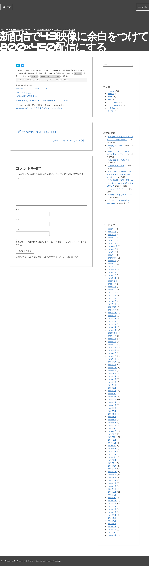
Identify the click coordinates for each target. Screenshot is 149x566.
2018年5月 (112, 417)
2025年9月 (112, 235)
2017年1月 (112, 463)
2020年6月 (112, 345)
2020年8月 (112, 339)
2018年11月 (112, 399)
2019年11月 (112, 365)
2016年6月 (112, 483)
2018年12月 (112, 396)
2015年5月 (112, 521)
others (110, 97)
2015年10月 (112, 506)
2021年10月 (112, 313)
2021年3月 (112, 327)
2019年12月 (112, 362)
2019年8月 (112, 373)
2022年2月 (112, 301)
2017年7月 (112, 446)
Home (6, 7)
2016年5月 (112, 486)
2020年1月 (112, 359)
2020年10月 (112, 333)
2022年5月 (112, 293)
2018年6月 (112, 414)
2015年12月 (112, 501)
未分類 (110, 111)
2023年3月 (112, 272)
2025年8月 (112, 238)
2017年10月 (112, 437)
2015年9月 (112, 509)
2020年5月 (112, 347)
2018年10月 (112, 402)
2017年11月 (112, 434)
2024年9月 (112, 249)
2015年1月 (112, 532)
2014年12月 (112, 535)
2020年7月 (112, 342)
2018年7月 (112, 411)
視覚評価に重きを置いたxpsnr (120, 195)
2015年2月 (112, 529)
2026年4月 (112, 229)
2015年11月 (112, 503)
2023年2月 (112, 275)
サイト (18, 230)
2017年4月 (112, 454)
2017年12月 (112, 431)
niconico (111, 94)
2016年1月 (112, 498)
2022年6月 (112, 290)
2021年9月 (112, 316)
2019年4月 (112, 385)
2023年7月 (112, 264)
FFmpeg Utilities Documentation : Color (32, 88)
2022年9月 (112, 284)
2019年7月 (112, 376)
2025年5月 (112, 240)
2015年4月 (112, 524)
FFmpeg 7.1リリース (116, 189)
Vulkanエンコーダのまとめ (119, 160)
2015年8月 (112, 512)
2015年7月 (112, 515)
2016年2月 (112, 495)
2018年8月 (112, 408)
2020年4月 (112, 350)
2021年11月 (112, 310)
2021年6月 (112, 321)
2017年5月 (112, 451)
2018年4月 (112, 420)
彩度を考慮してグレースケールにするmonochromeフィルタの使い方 (120, 174)
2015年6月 (112, 518)
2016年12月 (112, 466)
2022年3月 (112, 298)
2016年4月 (112, 489)
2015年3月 (112, 527)
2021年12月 (112, 307)
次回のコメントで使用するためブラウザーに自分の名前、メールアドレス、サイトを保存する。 (51, 244)
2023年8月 (112, 261)
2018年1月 (112, 428)
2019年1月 (112, 394)
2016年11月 (112, 469)
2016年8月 (112, 477)
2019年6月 (112, 379)
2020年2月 (112, 356)
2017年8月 (112, 443)
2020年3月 (112, 353)
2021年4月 (112, 324)
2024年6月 (112, 252)
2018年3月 (112, 422)
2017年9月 (112, 440)
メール (18, 220)
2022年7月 (112, 287)
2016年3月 (112, 492)
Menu (142, 7)
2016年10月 (112, 472)
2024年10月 (112, 246)
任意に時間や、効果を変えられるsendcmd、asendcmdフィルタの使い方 (120, 183)
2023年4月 (112, 269)
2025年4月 (112, 243)
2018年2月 (112, 425)
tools (110, 99)
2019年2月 (112, 391)
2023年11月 (112, 258)
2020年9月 (112, 336)
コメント (20, 179)
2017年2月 (112, 460)
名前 (17, 210)
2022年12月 (112, 281)
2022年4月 (112, 295)
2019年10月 (112, 368)
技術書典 (111, 108)
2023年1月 (112, 278)
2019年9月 (112, 371)
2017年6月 (112, 449)
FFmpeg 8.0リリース (116, 166)
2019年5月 (112, 382)
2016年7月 (112, 480)
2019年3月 (112, 388)
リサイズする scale (24, 93)
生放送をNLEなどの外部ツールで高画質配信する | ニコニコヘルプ (43, 100)
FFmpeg (57, 30)
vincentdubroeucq (53, 561)
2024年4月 (112, 255)
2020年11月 (112, 330)
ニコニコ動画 (113, 102)
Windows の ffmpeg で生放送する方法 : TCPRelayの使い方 (39, 108)
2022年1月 (112, 304)
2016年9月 (112, 475)
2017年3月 (112, 457)
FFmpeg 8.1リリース (116, 145)
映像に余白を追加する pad (27, 96)
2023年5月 (112, 266)
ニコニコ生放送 (69, 30)
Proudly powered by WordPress (13, 561)
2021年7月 (112, 319)
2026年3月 (112, 232)
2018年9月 (112, 405)
